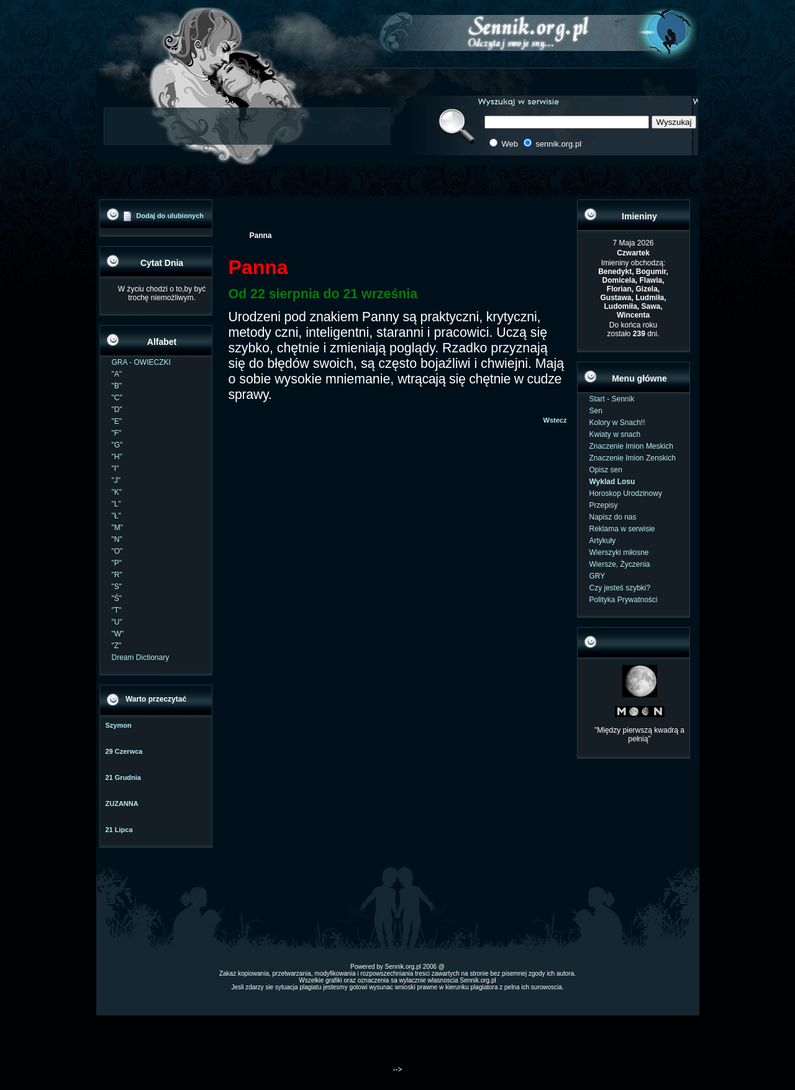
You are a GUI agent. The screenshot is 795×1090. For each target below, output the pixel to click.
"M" (118, 527)
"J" (116, 480)
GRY (597, 576)
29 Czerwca (124, 751)
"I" (115, 468)
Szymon (119, 725)
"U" (117, 622)
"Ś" (117, 598)
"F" (117, 433)
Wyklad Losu (612, 481)
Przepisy (603, 505)
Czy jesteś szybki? (620, 588)
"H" (117, 456)
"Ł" (116, 515)
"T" (117, 610)
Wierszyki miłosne (619, 552)
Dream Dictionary (141, 657)
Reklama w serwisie (622, 528)
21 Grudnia (123, 777)
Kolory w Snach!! (617, 422)
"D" (117, 409)
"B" (117, 386)
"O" (117, 551)
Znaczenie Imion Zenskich (632, 458)
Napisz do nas (613, 517)
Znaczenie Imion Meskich (631, 446)
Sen (595, 410)
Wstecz (555, 420)
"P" (117, 563)
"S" (117, 586)
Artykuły (602, 540)
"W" (118, 634)
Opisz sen (605, 469)
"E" (117, 421)
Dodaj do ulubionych (170, 215)
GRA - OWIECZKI (141, 362)
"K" (117, 492)
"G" (117, 445)
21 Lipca (119, 829)
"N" (117, 539)
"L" (116, 504)
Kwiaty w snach (615, 434)
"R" (117, 574)
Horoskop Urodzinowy (625, 493)
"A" (117, 374)
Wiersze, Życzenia (619, 564)
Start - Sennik (612, 399)
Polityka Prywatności (623, 599)
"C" (117, 397)
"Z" (117, 645)
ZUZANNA (122, 803)
